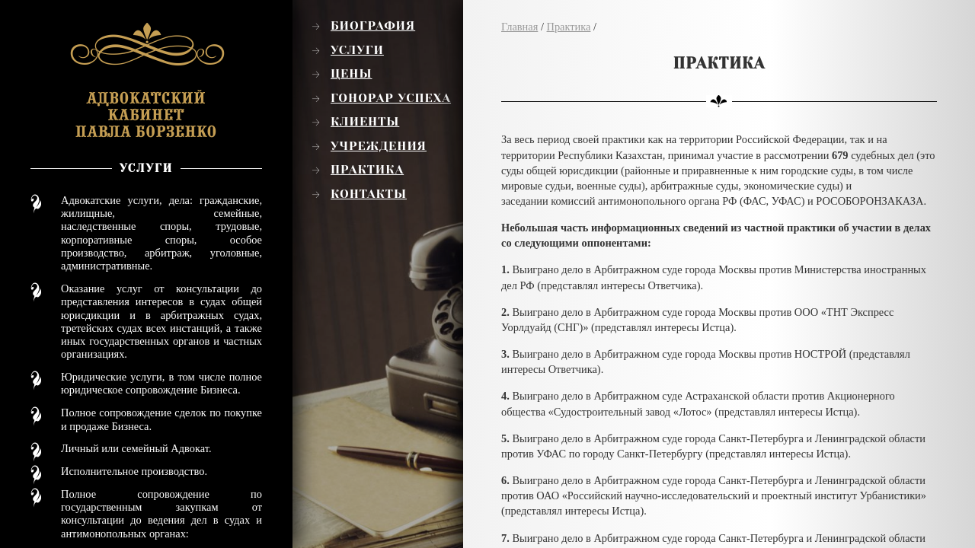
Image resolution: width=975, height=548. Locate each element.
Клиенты (365, 122)
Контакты (369, 194)
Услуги (357, 50)
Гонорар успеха (391, 98)
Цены (351, 74)
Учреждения (379, 146)
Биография (373, 26)
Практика (367, 170)
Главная (519, 27)
